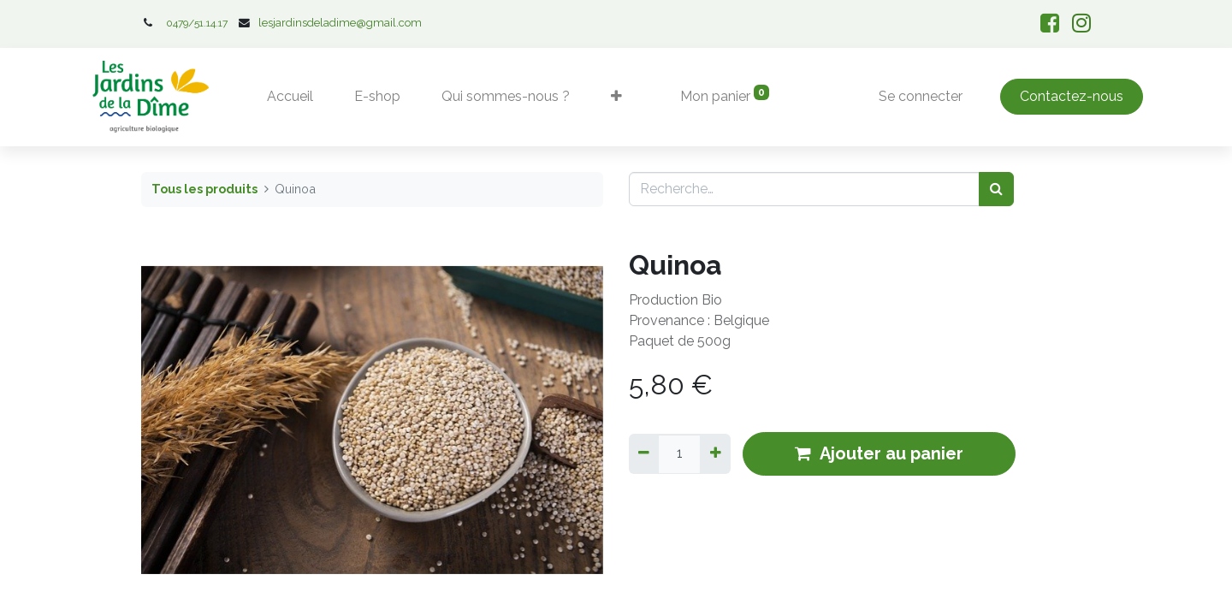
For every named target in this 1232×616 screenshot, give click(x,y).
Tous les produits (204, 188)
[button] (617, 97)
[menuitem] (291, 97)
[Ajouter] (715, 453)
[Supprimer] (644, 453)
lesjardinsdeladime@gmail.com (340, 22)
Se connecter (920, 96)
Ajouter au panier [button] (879, 453)
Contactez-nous (1070, 96)
